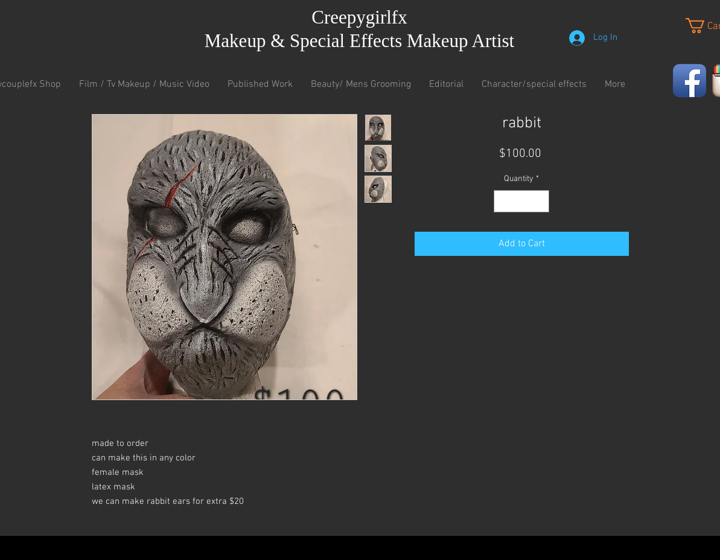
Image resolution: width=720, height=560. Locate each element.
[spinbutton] (521, 201)
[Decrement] (503, 201)
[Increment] (539, 201)
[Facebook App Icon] (689, 80)
